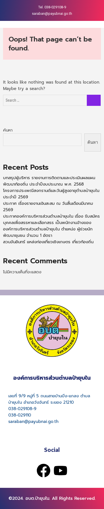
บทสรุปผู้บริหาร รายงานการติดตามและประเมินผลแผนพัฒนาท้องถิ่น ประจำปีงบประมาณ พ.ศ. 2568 (49, 181)
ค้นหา (7, 130)
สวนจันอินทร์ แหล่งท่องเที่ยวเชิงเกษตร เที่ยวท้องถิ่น (48, 242)
